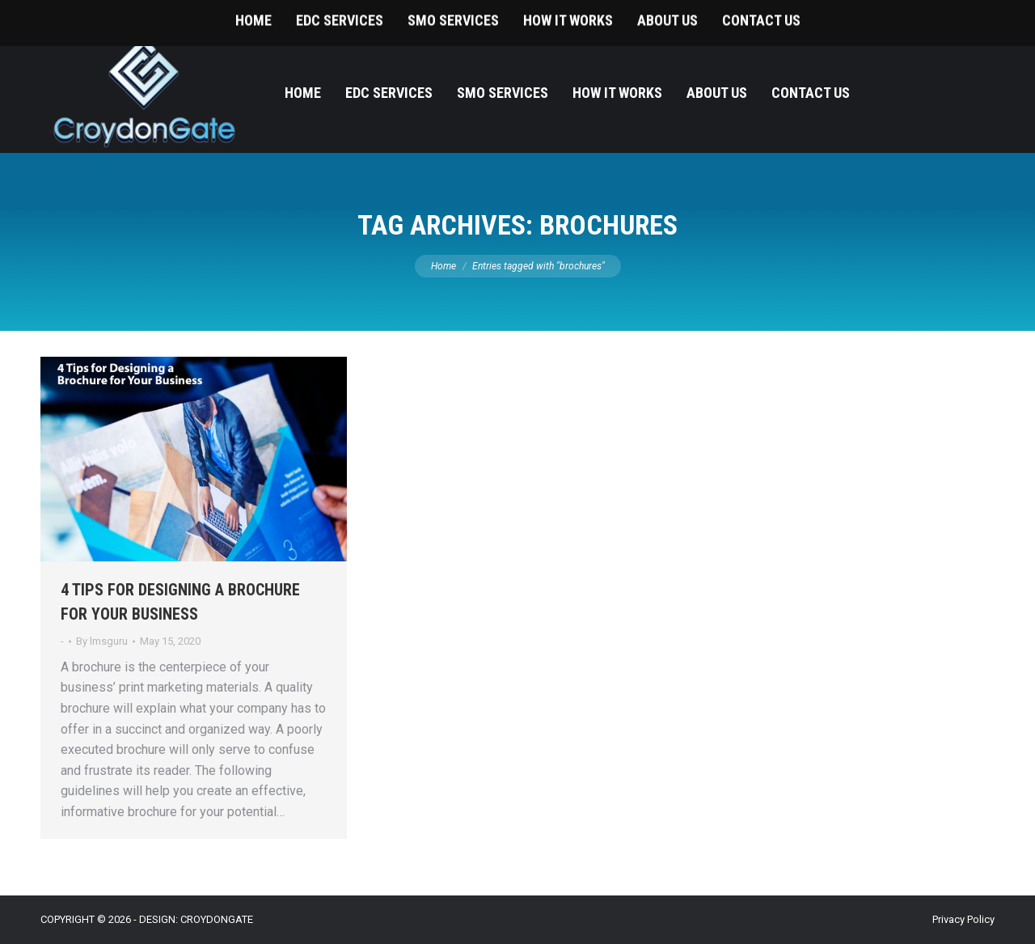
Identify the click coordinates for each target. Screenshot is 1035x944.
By (102, 641)
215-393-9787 (962, 17)
